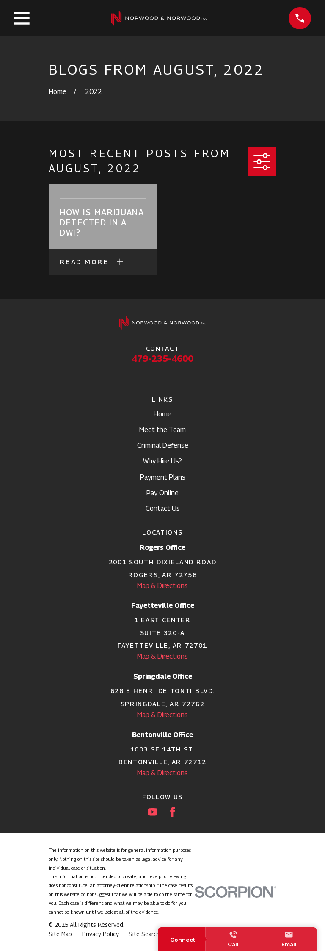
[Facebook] (172, 812)
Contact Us (163, 508)
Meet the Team (162, 429)
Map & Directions (162, 585)
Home (162, 414)
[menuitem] (60, 934)
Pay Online (162, 492)
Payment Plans (162, 477)
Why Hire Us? (162, 461)
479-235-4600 (162, 358)
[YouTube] (152, 812)
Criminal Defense (162, 445)
